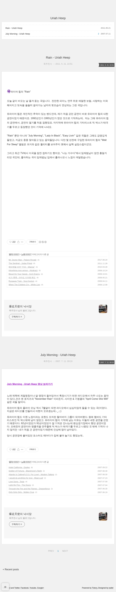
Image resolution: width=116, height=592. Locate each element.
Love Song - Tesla (16, 481)
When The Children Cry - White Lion (24, 284)
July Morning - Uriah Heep (17, 34)
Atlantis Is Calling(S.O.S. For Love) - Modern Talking (31, 474)
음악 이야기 (14, 254)
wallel (111, 588)
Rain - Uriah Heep (13, 28)
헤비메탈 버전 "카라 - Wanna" (22, 267)
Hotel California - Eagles (19, 467)
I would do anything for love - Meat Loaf (26, 478)
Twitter (17, 588)
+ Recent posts (11, 569)
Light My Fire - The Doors (20, 485)
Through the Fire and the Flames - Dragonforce (29, 489)
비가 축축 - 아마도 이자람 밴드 (22, 277)
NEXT (64, 550)
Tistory (94, 588)
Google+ (40, 588)
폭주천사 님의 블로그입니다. (22, 310)
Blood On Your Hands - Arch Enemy (24, 274)
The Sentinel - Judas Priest (20, 263)
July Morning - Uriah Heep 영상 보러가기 (30, 384)
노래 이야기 (26, 254)
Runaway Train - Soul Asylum (21, 281)
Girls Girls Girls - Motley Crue (21, 492)
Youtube (33, 588)
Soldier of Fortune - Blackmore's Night (25, 471)
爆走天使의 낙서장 (20, 306)
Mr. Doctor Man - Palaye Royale (22, 260)
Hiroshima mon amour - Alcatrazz (23, 270)
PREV (50, 550)
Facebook (25, 588)
